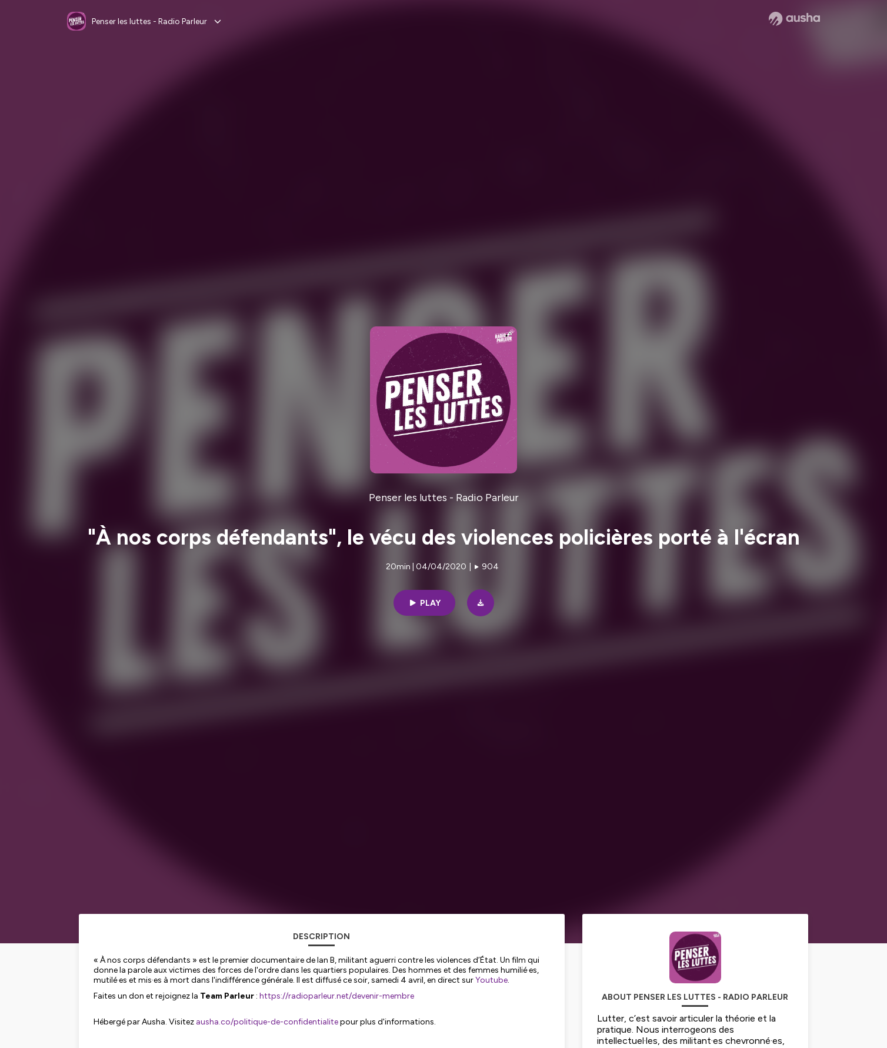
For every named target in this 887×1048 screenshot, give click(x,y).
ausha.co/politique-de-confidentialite (267, 1022)
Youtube (491, 980)
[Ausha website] (794, 19)
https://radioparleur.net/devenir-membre (336, 996)
